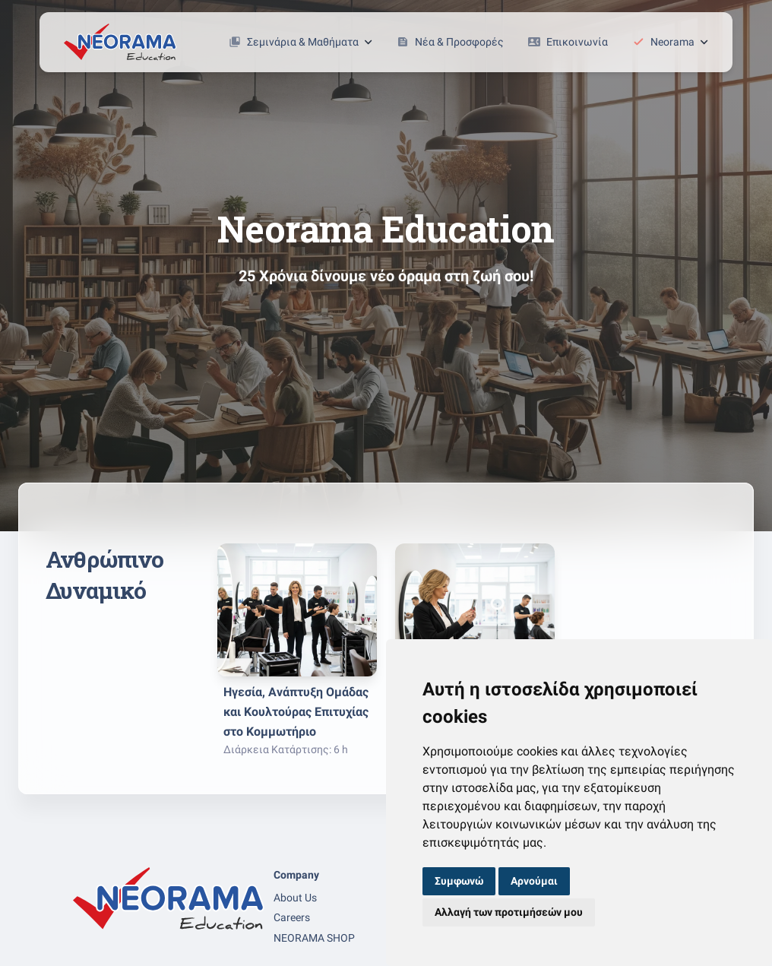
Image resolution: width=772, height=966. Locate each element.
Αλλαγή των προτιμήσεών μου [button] (509, 912)
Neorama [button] (670, 42)
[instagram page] (101, 945)
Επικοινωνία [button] (568, 42)
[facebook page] (86, 945)
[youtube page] (132, 945)
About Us (295, 898)
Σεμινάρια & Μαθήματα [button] (300, 42)
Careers (292, 917)
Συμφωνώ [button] (459, 881)
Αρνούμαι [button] (534, 881)
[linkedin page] (117, 945)
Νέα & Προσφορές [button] (450, 42)
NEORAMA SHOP (314, 938)
